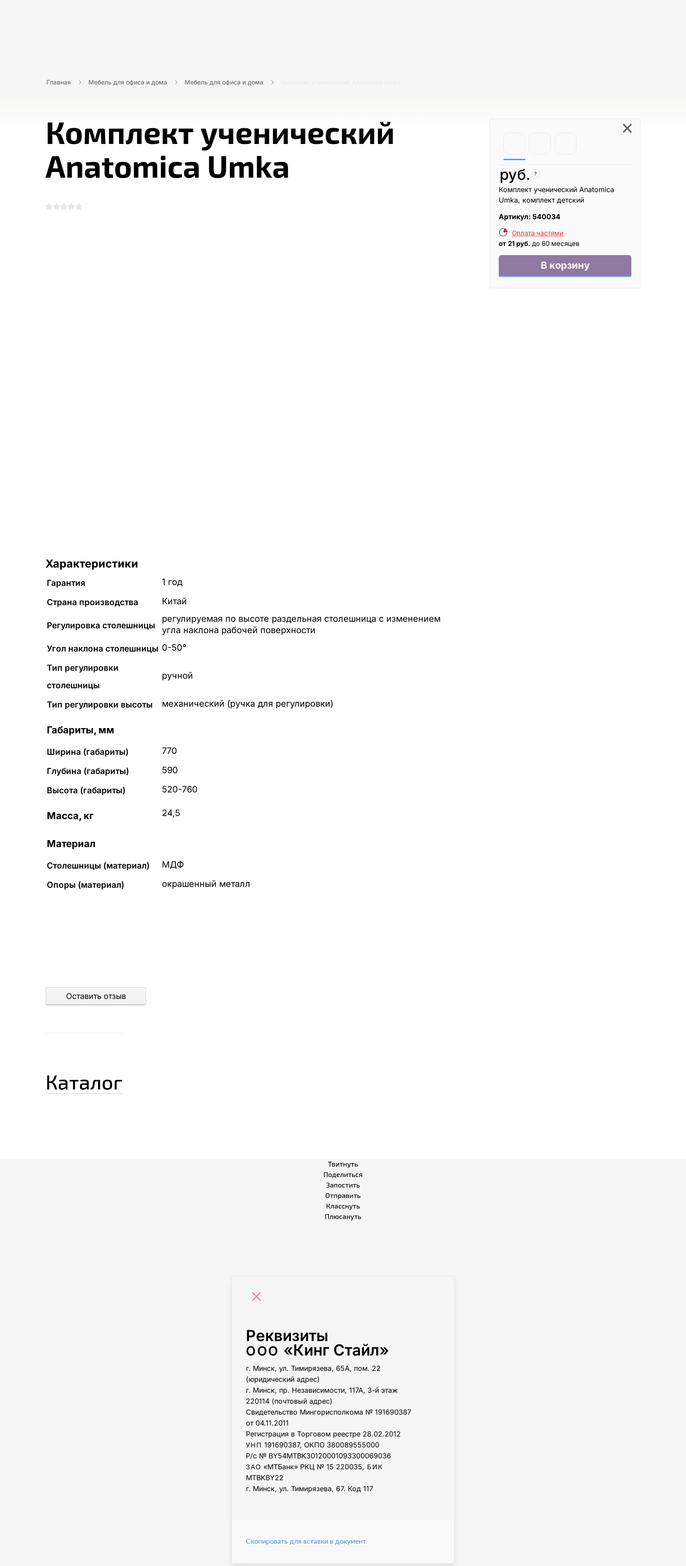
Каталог (96, 1081)
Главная (58, 82)
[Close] (258, 1300)
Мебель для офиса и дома (127, 82)
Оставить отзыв (96, 998)
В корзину (565, 266)
